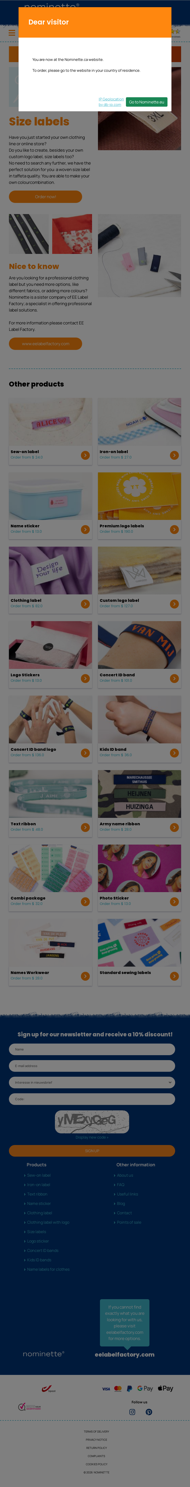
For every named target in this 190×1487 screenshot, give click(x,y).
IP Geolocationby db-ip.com (111, 102)
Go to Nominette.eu (146, 102)
